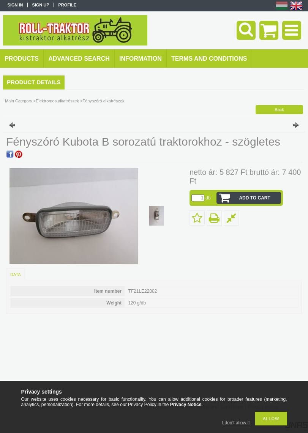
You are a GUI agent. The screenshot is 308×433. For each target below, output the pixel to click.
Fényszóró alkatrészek (103, 101)
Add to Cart (254, 198)
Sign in (15, 5)
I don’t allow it (236, 422)
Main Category (18, 101)
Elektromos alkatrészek (57, 101)
